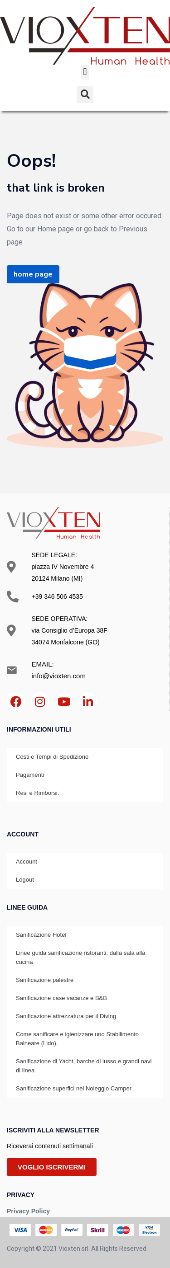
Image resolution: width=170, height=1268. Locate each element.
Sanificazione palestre (44, 980)
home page (33, 274)
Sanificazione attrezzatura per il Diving (66, 1016)
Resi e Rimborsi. (37, 792)
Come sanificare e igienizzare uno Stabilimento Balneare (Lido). (77, 1039)
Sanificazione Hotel (41, 934)
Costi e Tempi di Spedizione (52, 756)
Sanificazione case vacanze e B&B (61, 998)
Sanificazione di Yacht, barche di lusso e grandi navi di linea (83, 1066)
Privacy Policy (28, 1211)
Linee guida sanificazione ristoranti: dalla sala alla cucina (80, 957)
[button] (85, 72)
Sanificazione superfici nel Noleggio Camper (73, 1088)
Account (26, 861)
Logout (25, 879)
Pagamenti (30, 774)
